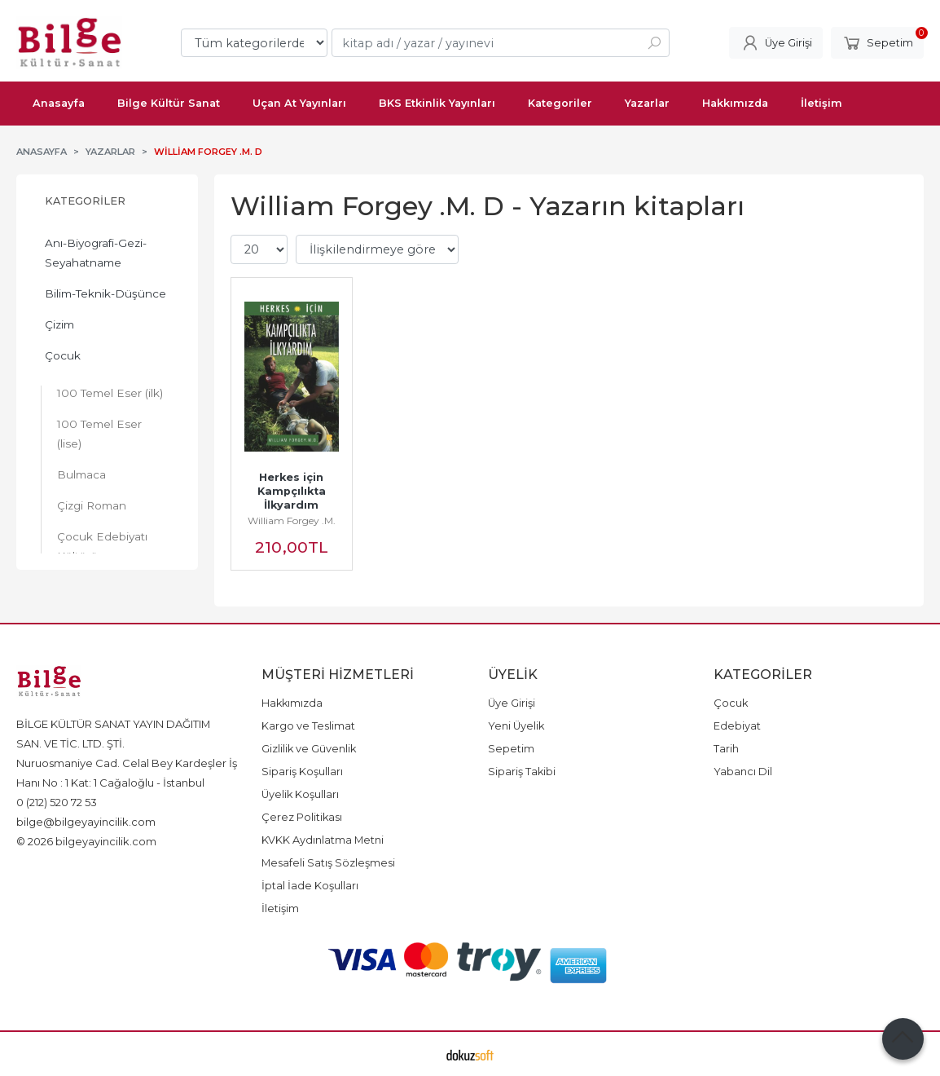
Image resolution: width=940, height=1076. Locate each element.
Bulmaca (81, 474)
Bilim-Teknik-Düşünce (105, 293)
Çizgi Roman (91, 505)
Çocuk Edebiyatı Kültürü (102, 546)
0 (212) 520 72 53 (56, 802)
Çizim (59, 324)
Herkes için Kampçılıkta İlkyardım (293, 491)
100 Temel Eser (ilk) (110, 392)
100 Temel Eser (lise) (99, 433)
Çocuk (63, 355)
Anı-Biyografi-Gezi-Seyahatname (96, 252)
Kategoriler (85, 201)
